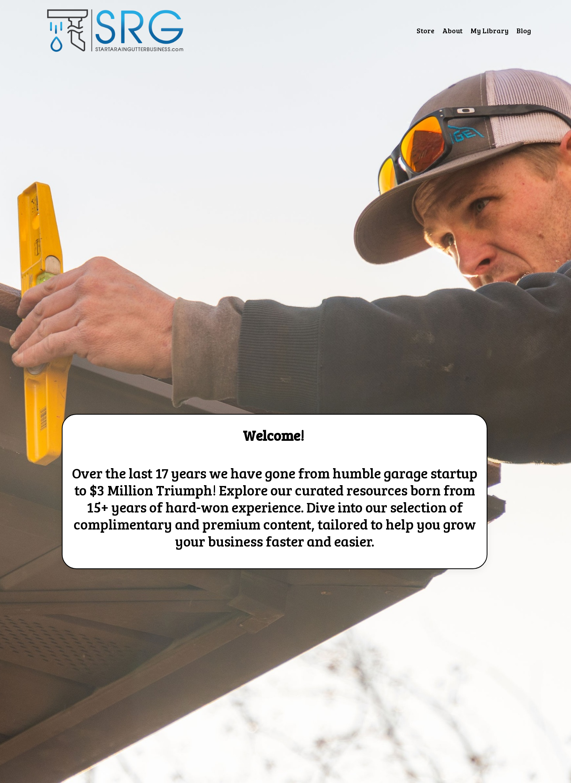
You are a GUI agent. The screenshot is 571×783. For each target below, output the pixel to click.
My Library (489, 30)
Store (425, 30)
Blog (523, 30)
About (452, 30)
